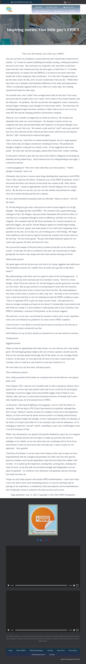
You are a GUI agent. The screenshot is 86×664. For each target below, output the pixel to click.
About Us (61, 11)
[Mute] (74, 585)
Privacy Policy (73, 650)
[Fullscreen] (77, 585)
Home (40, 7)
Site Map (52, 654)
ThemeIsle (77, 659)
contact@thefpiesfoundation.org (22, 2)
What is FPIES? (21, 650)
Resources (71, 7)
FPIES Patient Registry (36, 650)
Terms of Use (61, 650)
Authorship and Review (38, 654)
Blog (74, 11)
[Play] (9, 585)
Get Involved (44, 11)
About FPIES (53, 7)
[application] (43, 566)
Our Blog (50, 650)
